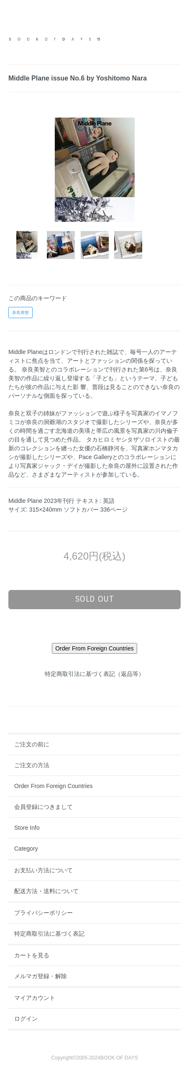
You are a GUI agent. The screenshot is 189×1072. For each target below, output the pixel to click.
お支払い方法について (43, 870)
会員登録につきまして (43, 806)
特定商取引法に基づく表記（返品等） (94, 673)
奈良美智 (20, 312)
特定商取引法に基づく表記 (49, 933)
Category (26, 848)
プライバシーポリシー (43, 912)
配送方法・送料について (46, 891)
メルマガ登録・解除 (40, 976)
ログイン (26, 1018)
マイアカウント (34, 997)
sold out (94, 599)
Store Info (27, 827)
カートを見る (31, 955)
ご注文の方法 (31, 765)
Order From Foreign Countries (53, 786)
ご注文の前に (31, 744)
